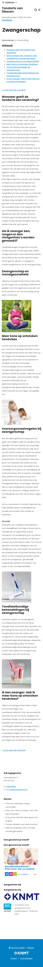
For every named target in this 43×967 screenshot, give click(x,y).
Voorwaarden (26, 958)
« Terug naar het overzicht (14, 90)
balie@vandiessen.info (19, 789)
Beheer (31, 947)
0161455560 (11, 786)
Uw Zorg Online (18, 947)
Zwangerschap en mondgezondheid (22, 61)
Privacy (14, 958)
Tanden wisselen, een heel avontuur (22, 824)
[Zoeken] (35, 9)
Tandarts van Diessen (12, 10)
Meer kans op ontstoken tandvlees (22, 64)
